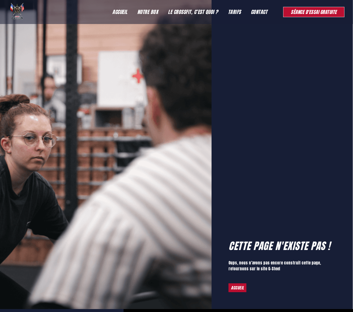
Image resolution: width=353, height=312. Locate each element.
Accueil (119, 12)
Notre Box (147, 12)
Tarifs (234, 12)
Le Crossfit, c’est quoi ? (193, 12)
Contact (259, 12)
